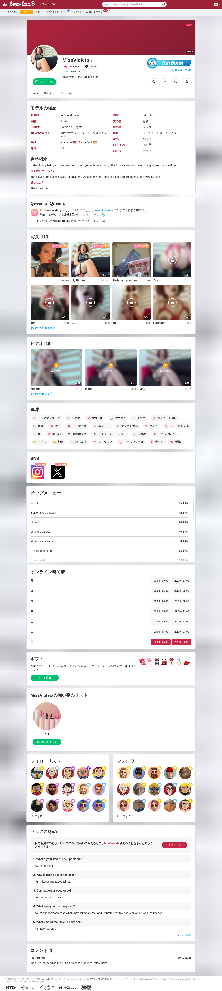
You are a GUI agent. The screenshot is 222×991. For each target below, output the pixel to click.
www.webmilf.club (49, 979)
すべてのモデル (10, 12)
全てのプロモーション (57, 11)
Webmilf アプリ (95, 11)
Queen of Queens (102, 210)
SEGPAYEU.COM (105, 979)
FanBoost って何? (181, 70)
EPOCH (93, 979)
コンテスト (76, 12)
